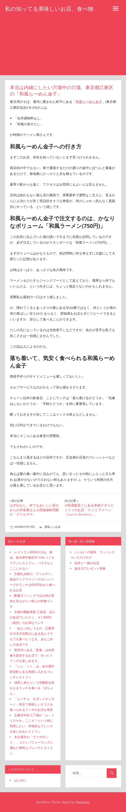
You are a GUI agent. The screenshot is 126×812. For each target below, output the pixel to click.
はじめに (20, 780)
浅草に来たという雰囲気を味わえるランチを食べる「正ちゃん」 (32, 688)
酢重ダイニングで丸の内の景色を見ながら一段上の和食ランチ (32, 601)
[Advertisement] (63, 46)
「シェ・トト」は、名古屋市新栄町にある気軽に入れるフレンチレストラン (32, 671)
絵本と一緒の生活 (87, 563)
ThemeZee (82, 802)
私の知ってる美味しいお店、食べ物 (49, 8)
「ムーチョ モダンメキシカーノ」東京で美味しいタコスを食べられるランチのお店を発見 (32, 704)
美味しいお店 (52, 527)
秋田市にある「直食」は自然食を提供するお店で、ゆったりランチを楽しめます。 (32, 655)
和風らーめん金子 (89, 101)
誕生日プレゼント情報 (90, 568)
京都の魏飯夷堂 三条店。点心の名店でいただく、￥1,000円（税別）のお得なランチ (32, 617)
